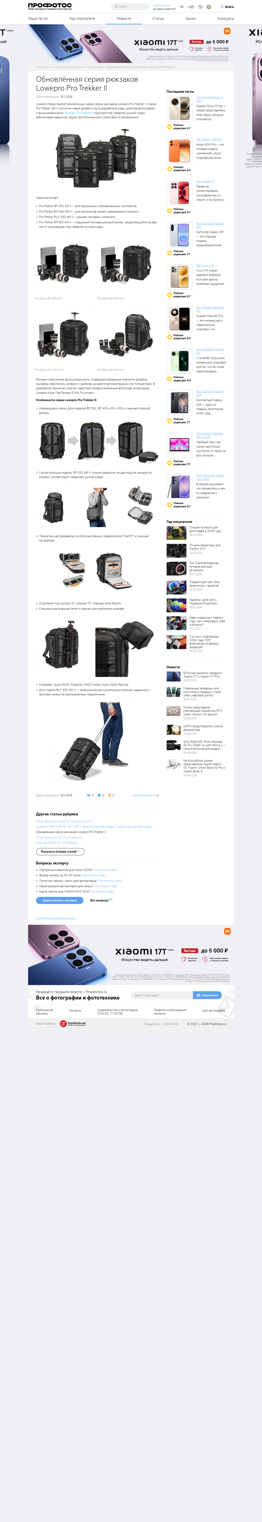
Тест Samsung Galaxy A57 (210, 225)
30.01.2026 (195, 574)
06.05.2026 (196, 535)
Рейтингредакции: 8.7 (182, 211)
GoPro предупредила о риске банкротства (203, 728)
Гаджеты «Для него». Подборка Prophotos (203, 601)
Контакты (75, 1503)
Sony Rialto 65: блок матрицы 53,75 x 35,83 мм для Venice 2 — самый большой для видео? (204, 745)
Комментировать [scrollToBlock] (143, 795)
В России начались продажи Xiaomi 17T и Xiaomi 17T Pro (202, 675)
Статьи (158, 18)
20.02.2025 (195, 553)
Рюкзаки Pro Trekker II (79, 113)
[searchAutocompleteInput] (131, 6)
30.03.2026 (195, 651)
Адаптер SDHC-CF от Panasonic (57, 1336)
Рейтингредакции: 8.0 (182, 379)
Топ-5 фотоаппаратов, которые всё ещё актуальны (204, 566)
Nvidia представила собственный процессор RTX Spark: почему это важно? (202, 711)
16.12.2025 (195, 628)
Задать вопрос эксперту (60, 1393)
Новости (124, 18)
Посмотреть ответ (105, 1363)
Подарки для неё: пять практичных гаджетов (204, 584)
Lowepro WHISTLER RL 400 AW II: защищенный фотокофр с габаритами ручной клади (94, 1319)
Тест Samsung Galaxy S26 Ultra (210, 477)
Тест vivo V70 (205, 265)
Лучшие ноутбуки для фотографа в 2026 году (205, 529)
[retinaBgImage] (176, 533)
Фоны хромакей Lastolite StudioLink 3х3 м (64, 1314)
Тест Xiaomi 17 (205, 181)
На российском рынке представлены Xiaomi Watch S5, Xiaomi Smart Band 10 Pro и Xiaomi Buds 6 (204, 766)
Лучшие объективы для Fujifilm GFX (204, 547)
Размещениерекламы (44, 1504)
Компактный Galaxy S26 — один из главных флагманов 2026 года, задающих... (209, 409)
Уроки (191, 18)
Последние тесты (180, 91)
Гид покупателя (82, 18)
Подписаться (210, 1488)
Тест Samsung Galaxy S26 (210, 393)
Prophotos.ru (217, 1517)
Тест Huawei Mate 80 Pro (210, 309)
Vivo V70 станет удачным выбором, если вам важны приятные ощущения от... (210, 279)
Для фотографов (213, 1503)
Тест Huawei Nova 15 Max (209, 99)
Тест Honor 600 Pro (209, 139)
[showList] (60, 1344)
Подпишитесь (162, 5)
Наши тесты (38, 18)
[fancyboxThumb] (95, 157)
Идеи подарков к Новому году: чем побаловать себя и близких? (207, 621)
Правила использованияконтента (170, 1504)
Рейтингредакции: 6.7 (182, 127)
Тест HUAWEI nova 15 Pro (210, 351)
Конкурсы (226, 18)
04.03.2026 (196, 589)
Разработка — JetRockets (161, 1517)
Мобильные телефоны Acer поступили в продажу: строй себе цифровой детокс (202, 692)
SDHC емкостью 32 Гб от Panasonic (59, 1330)
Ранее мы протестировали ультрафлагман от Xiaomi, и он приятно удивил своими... (210, 195)
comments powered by (56, 1411)
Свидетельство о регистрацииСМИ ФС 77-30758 (117, 1504)
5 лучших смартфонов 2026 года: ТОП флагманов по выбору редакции (204, 642)
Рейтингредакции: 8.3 (182, 169)
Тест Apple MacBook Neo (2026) (209, 435)
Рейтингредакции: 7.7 (182, 253)
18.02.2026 (195, 607)
